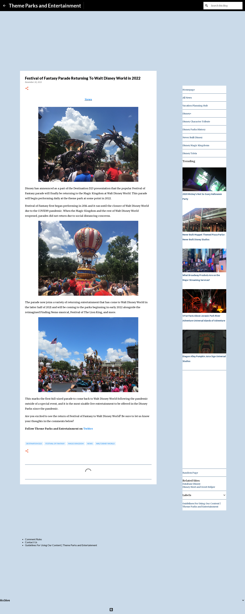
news (89, 443)
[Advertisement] (88, 511)
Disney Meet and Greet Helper (198, 487)
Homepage (188, 89)
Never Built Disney (192, 137)
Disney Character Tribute (196, 121)
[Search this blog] (226, 5)
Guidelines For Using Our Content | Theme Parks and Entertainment (61, 545)
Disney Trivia (189, 153)
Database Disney (191, 483)
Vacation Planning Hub (195, 105)
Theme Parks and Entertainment (45, 5)
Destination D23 (34, 443)
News (88, 99)
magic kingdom (76, 443)
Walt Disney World (105, 443)
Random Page (190, 472)
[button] (27, 88)
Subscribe (91, 5)
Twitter (88, 428)
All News (187, 97)
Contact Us (31, 542)
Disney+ (186, 113)
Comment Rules (33, 539)
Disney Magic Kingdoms (195, 145)
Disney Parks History (193, 129)
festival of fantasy (55, 443)
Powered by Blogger (122, 609)
